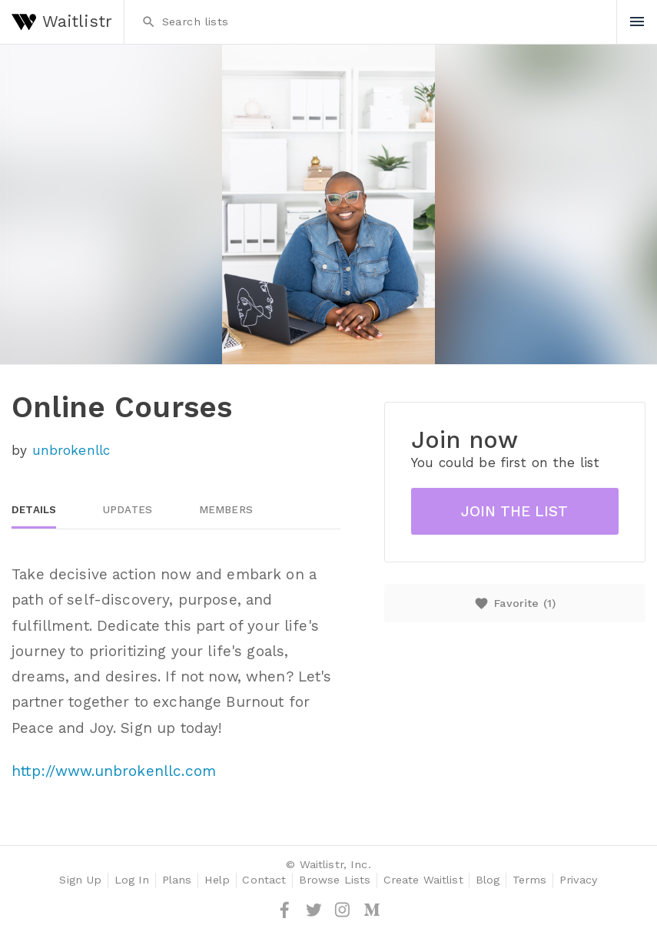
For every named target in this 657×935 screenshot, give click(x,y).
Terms (530, 880)
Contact (264, 880)
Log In (132, 880)
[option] (328, 204)
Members (226, 510)
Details (34, 510)
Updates (127, 510)
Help (217, 880)
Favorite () (515, 603)
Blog (488, 880)
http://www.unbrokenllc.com (114, 771)
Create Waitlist (423, 880)
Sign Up (80, 880)
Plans (177, 880)
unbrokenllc (71, 450)
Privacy (578, 880)
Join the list (514, 511)
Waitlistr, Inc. (335, 864)
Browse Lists (335, 880)
